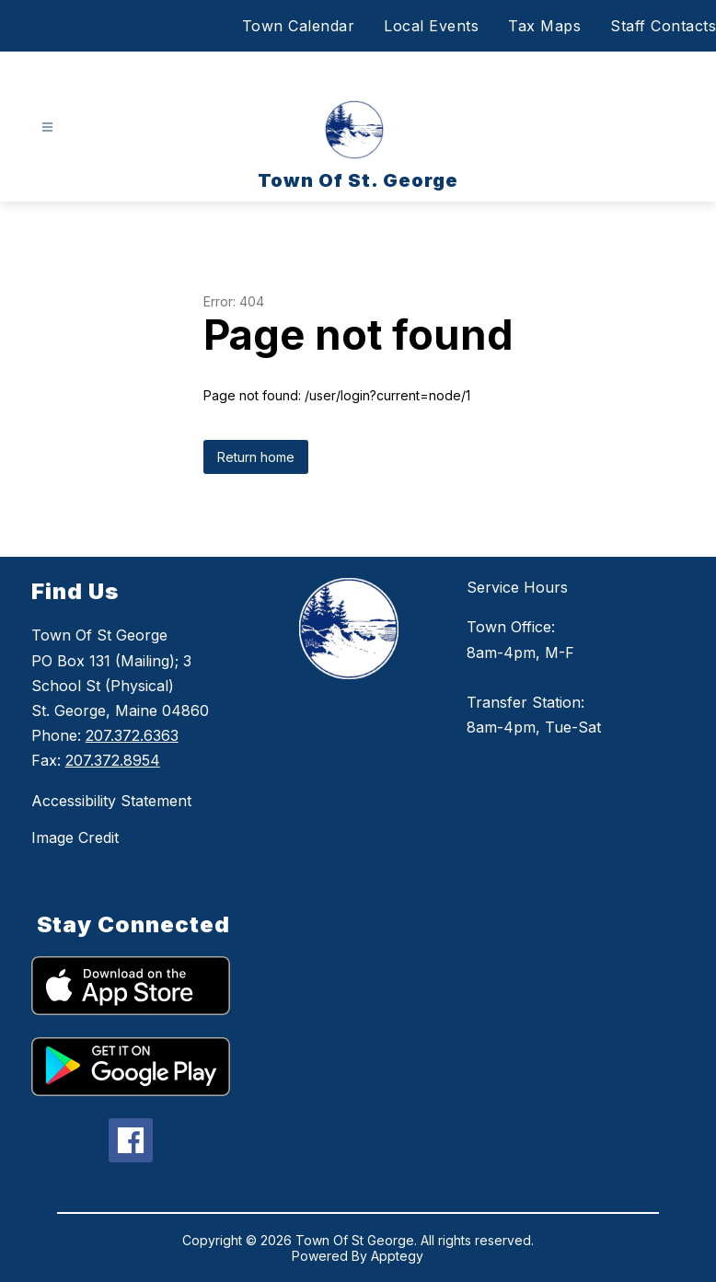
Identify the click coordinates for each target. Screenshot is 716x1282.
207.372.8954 (112, 760)
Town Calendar (298, 26)
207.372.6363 (132, 735)
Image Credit (75, 837)
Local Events (431, 26)
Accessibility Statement (111, 800)
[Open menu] (47, 127)
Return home (255, 457)
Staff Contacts (663, 26)
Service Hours (517, 587)
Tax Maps (544, 26)
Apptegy (397, 1256)
